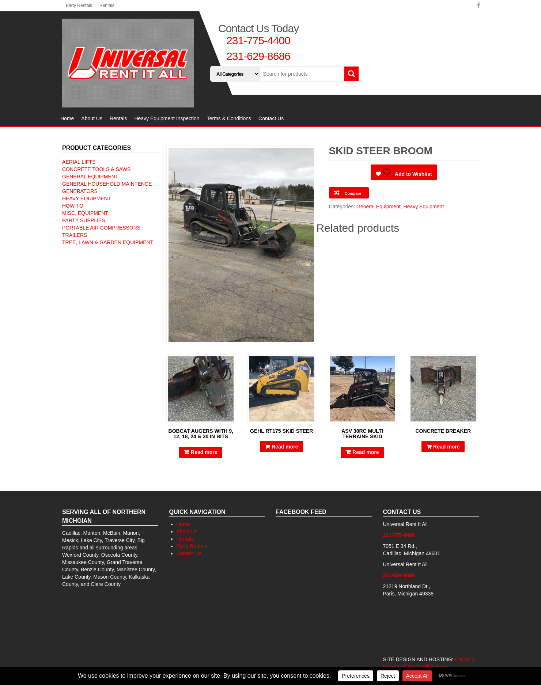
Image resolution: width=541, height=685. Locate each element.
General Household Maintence (107, 184)
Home (67, 118)
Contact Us (271, 118)
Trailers (74, 235)
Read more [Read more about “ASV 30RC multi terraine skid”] (365, 452)
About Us (91, 118)
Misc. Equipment (85, 213)
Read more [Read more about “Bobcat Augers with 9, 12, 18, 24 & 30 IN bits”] (204, 452)
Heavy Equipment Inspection (166, 118)
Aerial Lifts (78, 162)
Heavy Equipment (86, 198)
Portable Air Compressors (101, 228)
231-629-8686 (258, 56)
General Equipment (90, 176)
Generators (80, 191)
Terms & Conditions (229, 118)
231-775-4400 (258, 40)
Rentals (106, 5)
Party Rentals (79, 5)
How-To (72, 206)
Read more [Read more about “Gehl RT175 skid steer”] (285, 447)
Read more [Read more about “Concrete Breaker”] (446, 447)
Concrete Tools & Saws (96, 169)
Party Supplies (83, 220)
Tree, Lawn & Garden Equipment (107, 242)
